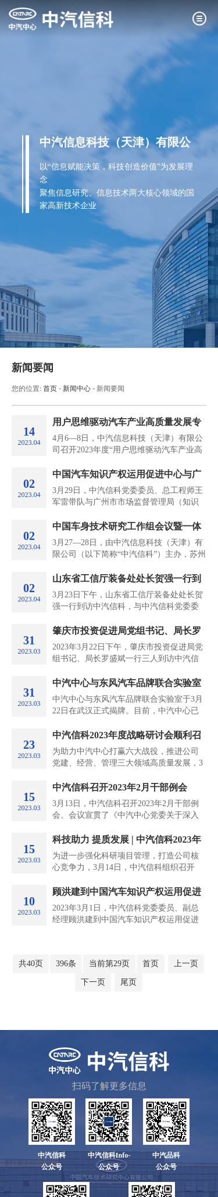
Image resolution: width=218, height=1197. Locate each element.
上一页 (186, 963)
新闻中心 (77, 389)
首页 (50, 389)
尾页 (128, 982)
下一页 (93, 982)
